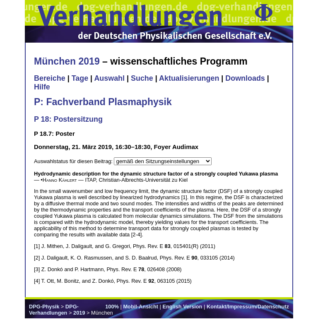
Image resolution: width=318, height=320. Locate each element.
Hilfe (42, 87)
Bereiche (49, 78)
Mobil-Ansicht (140, 306)
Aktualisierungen (189, 78)
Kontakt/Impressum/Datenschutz (248, 306)
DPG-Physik (44, 306)
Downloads (245, 78)
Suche (142, 78)
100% (112, 306)
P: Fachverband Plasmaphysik (103, 101)
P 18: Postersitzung (68, 119)
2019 (79, 313)
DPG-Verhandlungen (54, 309)
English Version (182, 306)
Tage (80, 78)
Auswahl (109, 78)
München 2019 (67, 61)
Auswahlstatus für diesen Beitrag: (74, 161)
